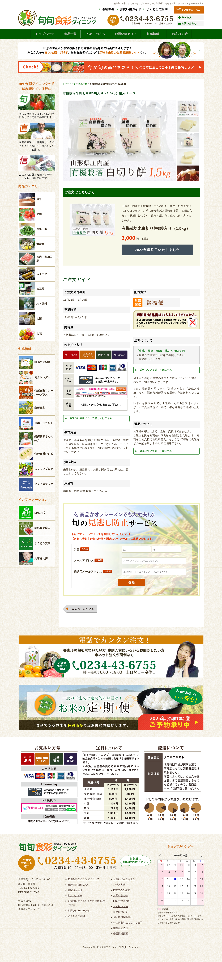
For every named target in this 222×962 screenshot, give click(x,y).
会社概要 (108, 9)
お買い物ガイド (130, 9)
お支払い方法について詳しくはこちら (91, 419)
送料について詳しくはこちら (156, 371)
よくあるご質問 (157, 9)
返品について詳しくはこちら (156, 452)
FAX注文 (186, 17)
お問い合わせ (189, 23)
